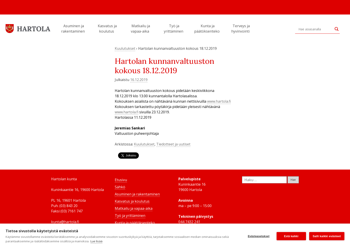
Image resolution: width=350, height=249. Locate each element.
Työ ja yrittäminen (174, 28)
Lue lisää (96, 241)
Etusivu (121, 179)
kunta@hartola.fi (65, 221)
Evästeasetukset (258, 236)
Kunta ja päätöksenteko (207, 28)
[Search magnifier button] (336, 29)
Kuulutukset (125, 48)
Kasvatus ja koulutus (107, 28)
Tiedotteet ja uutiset (173, 144)
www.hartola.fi (219, 101)
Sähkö (120, 187)
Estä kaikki (291, 236)
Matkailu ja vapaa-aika (140, 28)
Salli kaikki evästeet (327, 236)
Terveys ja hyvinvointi (241, 28)
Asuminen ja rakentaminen (73, 28)
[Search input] (315, 29)
